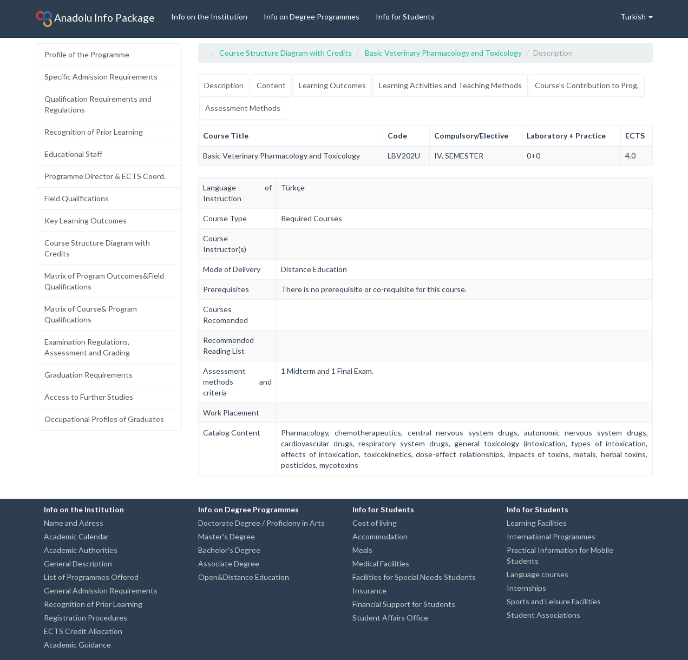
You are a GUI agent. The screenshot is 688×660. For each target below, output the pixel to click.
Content (271, 85)
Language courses (537, 574)
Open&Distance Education (243, 577)
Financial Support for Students (403, 604)
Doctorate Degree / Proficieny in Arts (261, 522)
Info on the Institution (209, 16)
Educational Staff (73, 154)
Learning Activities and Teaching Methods (450, 85)
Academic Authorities (80, 550)
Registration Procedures (85, 617)
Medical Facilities (380, 563)
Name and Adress (73, 522)
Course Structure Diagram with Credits (97, 248)
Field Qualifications (76, 198)
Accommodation (380, 536)
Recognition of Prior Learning (93, 131)
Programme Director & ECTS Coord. (105, 176)
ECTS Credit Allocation (83, 631)
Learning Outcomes (332, 85)
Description (224, 85)
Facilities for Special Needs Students (414, 577)
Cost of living (374, 522)
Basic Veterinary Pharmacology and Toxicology (443, 52)
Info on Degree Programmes (311, 16)
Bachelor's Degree (229, 550)
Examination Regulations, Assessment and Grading (87, 347)
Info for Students (405, 16)
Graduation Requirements (88, 374)
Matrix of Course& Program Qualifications (90, 314)
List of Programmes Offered (91, 577)
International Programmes (551, 536)
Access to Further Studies (88, 396)
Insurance (369, 590)
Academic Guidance (77, 644)
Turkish (636, 16)
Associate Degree (228, 563)
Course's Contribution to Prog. (587, 85)
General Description (78, 563)
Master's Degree (226, 536)
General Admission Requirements (101, 590)
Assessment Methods (242, 108)
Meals (362, 550)
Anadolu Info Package (95, 19)
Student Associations (543, 614)
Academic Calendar (76, 536)
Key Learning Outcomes (85, 220)
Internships (526, 587)
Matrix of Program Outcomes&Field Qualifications (104, 281)
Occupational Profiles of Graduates (104, 419)
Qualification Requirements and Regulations (98, 104)
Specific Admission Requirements (101, 76)
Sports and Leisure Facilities (554, 601)
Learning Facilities (537, 522)
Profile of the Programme (86, 54)
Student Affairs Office (390, 617)
